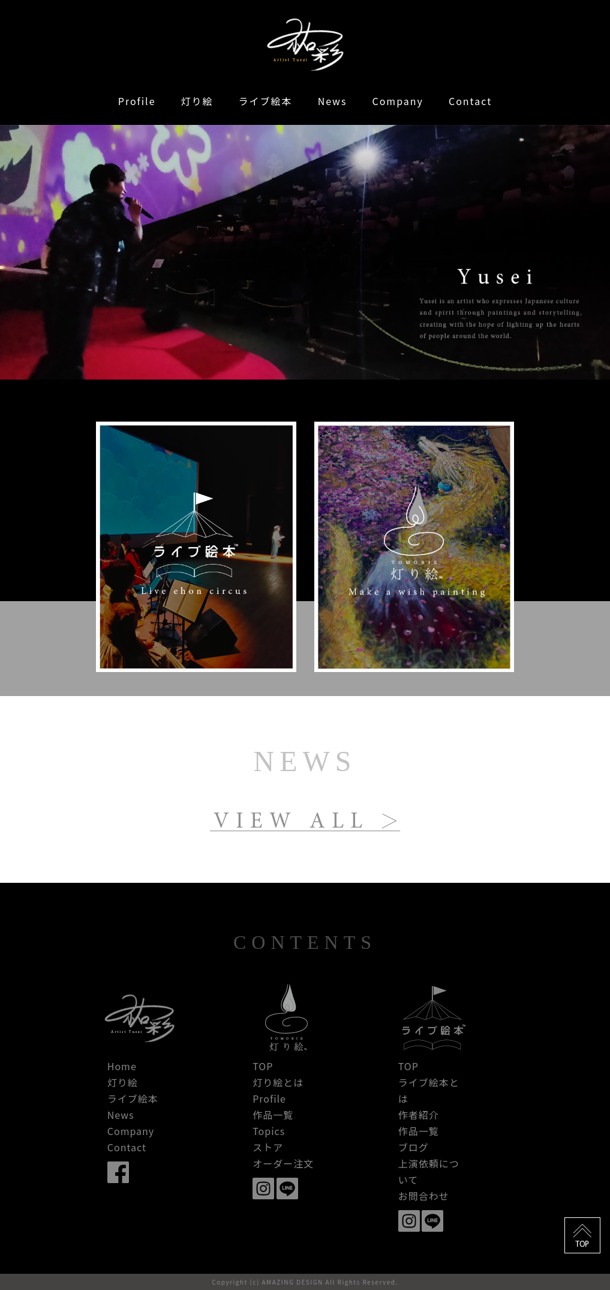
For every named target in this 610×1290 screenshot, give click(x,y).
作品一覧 (273, 1114)
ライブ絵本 (266, 101)
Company (397, 101)
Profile (137, 101)
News (332, 101)
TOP (263, 1066)
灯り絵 (197, 101)
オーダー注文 (283, 1163)
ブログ (413, 1147)
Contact (470, 101)
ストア (268, 1147)
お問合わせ (423, 1196)
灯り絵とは (278, 1082)
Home (122, 1066)
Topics (269, 1131)
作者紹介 (418, 1114)
